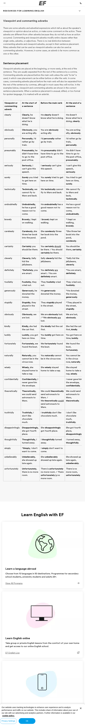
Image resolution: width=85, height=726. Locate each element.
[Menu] (79, 11)
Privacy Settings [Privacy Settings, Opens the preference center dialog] (8, 721)
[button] (4, 3)
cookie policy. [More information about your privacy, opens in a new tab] (8, 716)
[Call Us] (81, 3)
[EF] (42, 3)
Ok (27, 721)
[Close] (81, 708)
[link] (23, 11)
